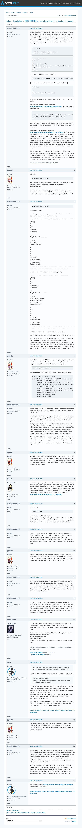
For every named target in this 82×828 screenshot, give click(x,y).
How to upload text (35, 710)
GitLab (60, 3)
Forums (50, 3)
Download (77, 3)
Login (31, 12)
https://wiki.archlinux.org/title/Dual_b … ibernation (46, 494)
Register (25, 12)
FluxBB (73, 821)
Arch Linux (10, 3)
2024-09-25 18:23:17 (36, 170)
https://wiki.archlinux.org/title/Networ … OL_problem (46, 132)
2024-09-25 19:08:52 (36, 356)
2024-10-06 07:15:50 (36, 746)
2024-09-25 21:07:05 (36, 529)
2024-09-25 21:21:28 (36, 550)
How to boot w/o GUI (48, 710)
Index (7, 12)
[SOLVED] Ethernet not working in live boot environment (49, 21)
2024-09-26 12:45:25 (36, 619)
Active (65, 15)
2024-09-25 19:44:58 (36, 479)
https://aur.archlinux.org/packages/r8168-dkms (58, 784)
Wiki (55, 3)
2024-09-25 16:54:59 (36, 28)
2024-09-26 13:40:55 (36, 662)
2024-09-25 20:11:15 (36, 503)
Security (66, 3)
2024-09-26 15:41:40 (36, 720)
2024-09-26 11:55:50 (36, 598)
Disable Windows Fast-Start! (63, 710)
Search (18, 12)
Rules (13, 12)
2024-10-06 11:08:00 (36, 780)
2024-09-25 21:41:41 (36, 577)
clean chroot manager (38, 654)
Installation (17, 21)
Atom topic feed (71, 818)
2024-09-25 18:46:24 (36, 201)
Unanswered (72, 15)
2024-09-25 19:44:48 (36, 452)
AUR (71, 3)
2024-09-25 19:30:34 (36, 405)
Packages (43, 3)
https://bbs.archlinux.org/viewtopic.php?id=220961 (46, 106)
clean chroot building (36, 652)
